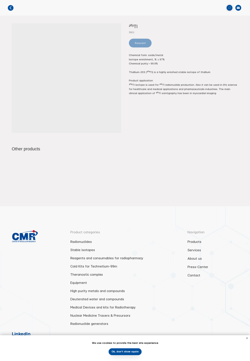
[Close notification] (247, 338)
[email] (238, 8)
